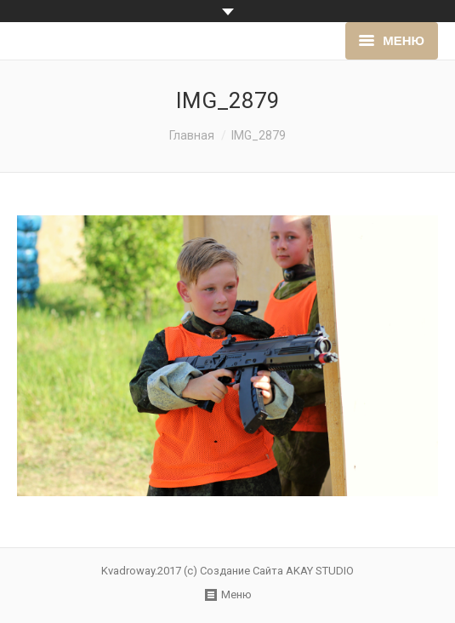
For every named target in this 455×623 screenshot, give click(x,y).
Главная (191, 135)
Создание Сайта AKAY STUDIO (277, 570)
